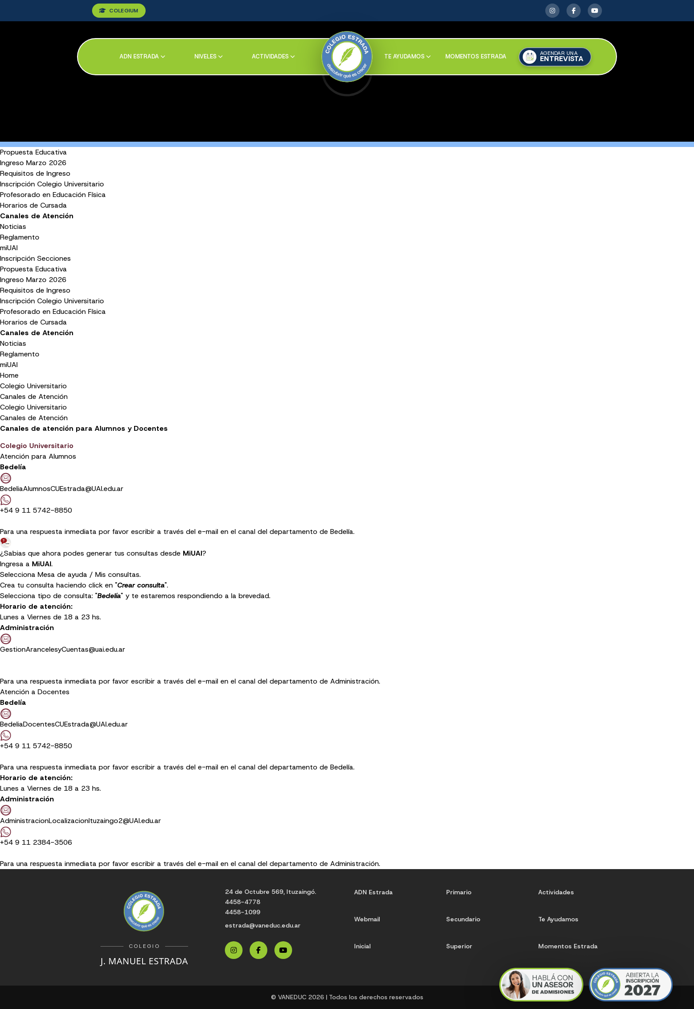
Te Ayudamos (558, 919)
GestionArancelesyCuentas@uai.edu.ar (62, 649)
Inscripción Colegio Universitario (52, 184)
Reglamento (19, 237)
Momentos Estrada (475, 56)
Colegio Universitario (33, 385)
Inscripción (17, 258)
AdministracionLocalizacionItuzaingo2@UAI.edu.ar (80, 820)
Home (9, 375)
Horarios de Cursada (33, 205)
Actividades (273, 56)
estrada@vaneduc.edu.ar (263, 925)
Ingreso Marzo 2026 (33, 162)
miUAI (9, 247)
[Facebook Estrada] (574, 11)
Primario (458, 892)
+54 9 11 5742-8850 (36, 510)
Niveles (208, 56)
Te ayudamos (407, 56)
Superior (459, 946)
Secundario (463, 919)
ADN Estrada (142, 56)
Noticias (13, 226)
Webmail (367, 919)
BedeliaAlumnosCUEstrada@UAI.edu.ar (61, 488)
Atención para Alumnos (38, 456)
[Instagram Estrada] (552, 11)
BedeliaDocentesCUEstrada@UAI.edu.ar (64, 724)
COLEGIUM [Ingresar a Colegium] (119, 10)
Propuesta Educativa (33, 152)
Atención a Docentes (34, 691)
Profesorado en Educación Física (53, 194)
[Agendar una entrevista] (555, 56)
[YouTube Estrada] (595, 11)
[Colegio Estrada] (347, 56)
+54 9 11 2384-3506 (36, 836)
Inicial (362, 946)
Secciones (54, 258)
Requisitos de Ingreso (35, 173)
